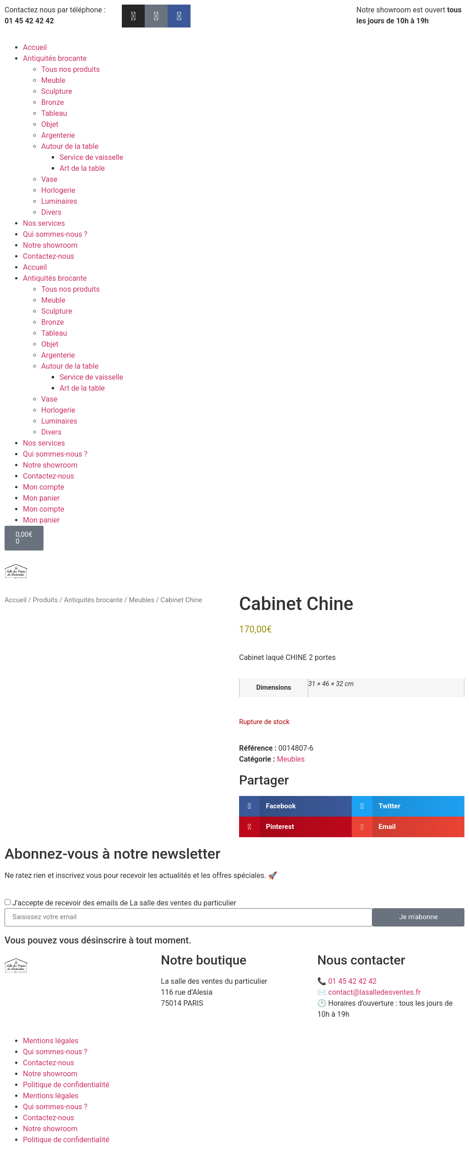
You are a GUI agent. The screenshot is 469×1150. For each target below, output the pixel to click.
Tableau (54, 113)
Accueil (35, 47)
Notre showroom (50, 245)
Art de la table (82, 168)
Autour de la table (69, 146)
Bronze (52, 102)
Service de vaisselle (91, 157)
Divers (51, 212)
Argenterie (58, 135)
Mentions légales (50, 1040)
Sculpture (56, 91)
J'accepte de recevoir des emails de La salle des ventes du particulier (124, 903)
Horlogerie (58, 190)
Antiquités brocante (55, 58)
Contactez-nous (48, 256)
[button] (295, 806)
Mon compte (43, 487)
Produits (45, 600)
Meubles (141, 600)
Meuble (53, 80)
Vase (49, 179)
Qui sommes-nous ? (55, 234)
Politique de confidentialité (66, 1084)
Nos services (44, 223)
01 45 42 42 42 (352, 981)
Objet (50, 124)
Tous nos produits (70, 69)
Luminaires (59, 201)
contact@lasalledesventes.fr (374, 992)
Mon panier (41, 498)
